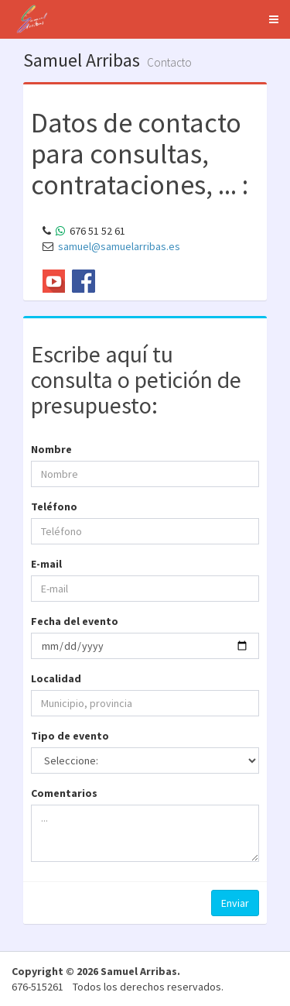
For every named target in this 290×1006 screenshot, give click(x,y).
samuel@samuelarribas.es (119, 246)
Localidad (56, 678)
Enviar (235, 903)
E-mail (46, 564)
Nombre (51, 449)
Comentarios (64, 793)
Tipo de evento (70, 736)
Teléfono (54, 506)
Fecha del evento (74, 621)
